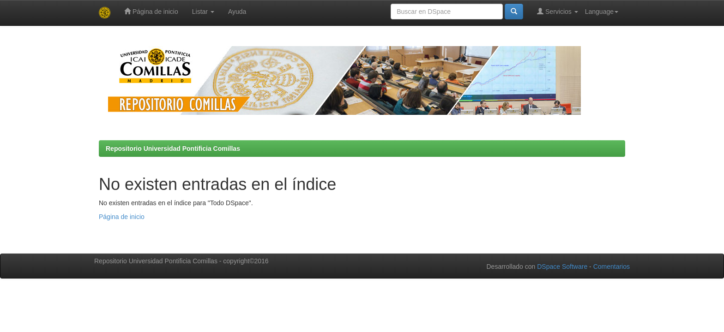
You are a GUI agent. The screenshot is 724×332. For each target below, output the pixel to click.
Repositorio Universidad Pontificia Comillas (173, 148)
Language (601, 11)
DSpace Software (562, 266)
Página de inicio (151, 11)
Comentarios (611, 266)
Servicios (557, 11)
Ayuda (237, 11)
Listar (203, 11)
